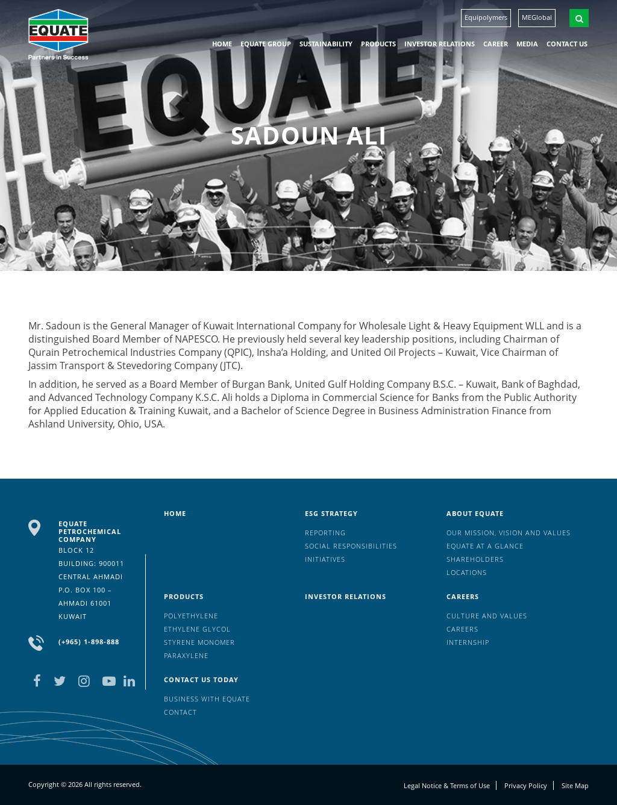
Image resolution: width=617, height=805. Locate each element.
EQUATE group (265, 43)
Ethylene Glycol (197, 628)
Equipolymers (486, 17)
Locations (466, 572)
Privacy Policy (525, 785)
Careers (462, 596)
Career (495, 43)
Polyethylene (191, 615)
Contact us (567, 43)
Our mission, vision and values (508, 532)
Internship (467, 642)
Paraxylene (186, 655)
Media (527, 43)
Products (378, 43)
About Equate (475, 513)
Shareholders (475, 559)
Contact (180, 711)
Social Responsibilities (351, 545)
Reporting (325, 532)
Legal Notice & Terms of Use (447, 785)
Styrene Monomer (199, 642)
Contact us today (201, 679)
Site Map (575, 785)
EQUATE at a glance (485, 545)
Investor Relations (439, 43)
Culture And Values (486, 615)
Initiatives (325, 559)
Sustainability (325, 43)
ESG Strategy (331, 513)
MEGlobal (537, 17)
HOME (222, 43)
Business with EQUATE (207, 698)
